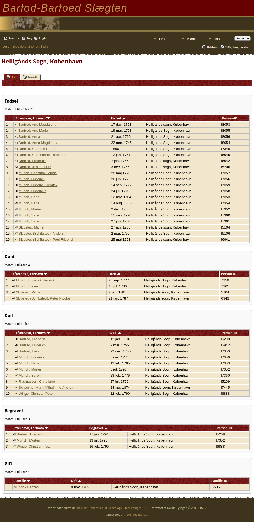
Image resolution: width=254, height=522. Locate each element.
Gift (76, 481)
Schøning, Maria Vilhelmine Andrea (46, 387)
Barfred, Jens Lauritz (35, 167)
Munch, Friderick (32, 179)
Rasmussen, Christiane (37, 381)
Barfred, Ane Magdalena (37, 124)
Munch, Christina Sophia (38, 173)
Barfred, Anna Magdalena (38, 143)
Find (162, 38)
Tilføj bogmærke (237, 47)
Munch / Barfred (26, 487)
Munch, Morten (30, 209)
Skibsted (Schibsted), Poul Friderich (46, 239)
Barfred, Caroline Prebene (39, 149)
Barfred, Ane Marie (33, 131)
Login (43, 38)
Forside (14, 38)
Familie (22, 481)
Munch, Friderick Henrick (38, 185)
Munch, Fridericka (32, 191)
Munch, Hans (29, 197)
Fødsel (118, 118)
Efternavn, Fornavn (32, 118)
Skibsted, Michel (31, 227)
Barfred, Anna (29, 137)
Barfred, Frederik (32, 339)
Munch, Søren (30, 215)
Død (115, 333)
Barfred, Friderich (32, 161)
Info (217, 38)
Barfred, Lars (29, 351)
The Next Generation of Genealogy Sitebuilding (107, 508)
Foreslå (30, 77)
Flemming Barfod (135, 514)
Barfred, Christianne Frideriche (42, 155)
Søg (29, 38)
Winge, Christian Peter (36, 394)
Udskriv (212, 47)
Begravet (98, 428)
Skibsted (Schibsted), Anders (41, 233)
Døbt (114, 274)
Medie (191, 38)
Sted (12, 77)
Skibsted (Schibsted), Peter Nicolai (43, 298)
